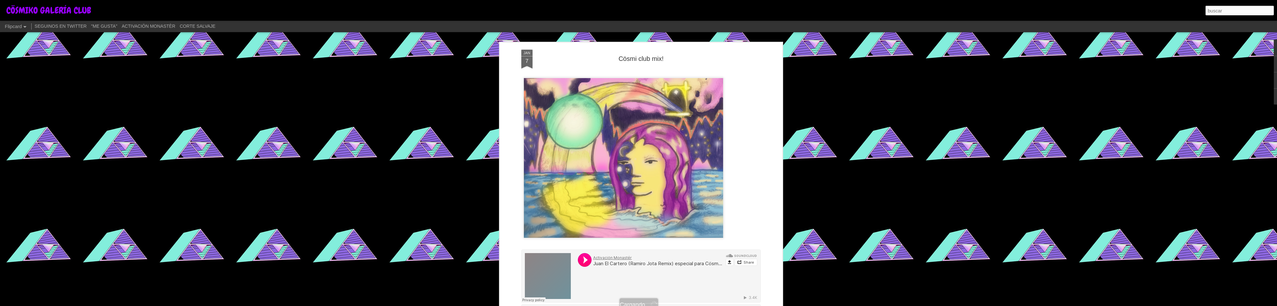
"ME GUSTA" (104, 26)
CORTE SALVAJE (197, 26)
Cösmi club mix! (640, 58)
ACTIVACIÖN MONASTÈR (148, 26)
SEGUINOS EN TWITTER (60, 26)
